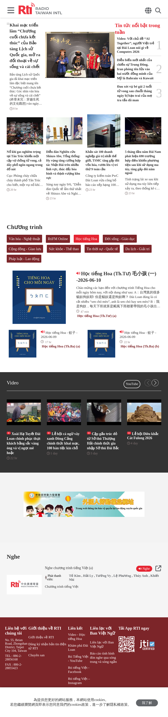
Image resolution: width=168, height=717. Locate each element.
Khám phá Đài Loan (75, 658)
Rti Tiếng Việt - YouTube (76, 669)
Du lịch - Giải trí (138, 249)
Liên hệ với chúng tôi (15, 642)
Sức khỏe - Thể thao (64, 249)
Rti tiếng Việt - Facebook (76, 679)
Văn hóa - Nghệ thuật (24, 239)
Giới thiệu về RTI (44, 640)
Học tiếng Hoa (86, 239)
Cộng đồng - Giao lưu (25, 249)
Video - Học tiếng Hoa (74, 648)
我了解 (147, 702)
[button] (155, 382)
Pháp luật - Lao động (24, 259)
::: (8, 23)
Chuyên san (36, 665)
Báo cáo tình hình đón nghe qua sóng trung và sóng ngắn (103, 667)
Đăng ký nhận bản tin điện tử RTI (46, 657)
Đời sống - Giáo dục (120, 239)
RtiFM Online (58, 239)
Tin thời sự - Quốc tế (102, 249)
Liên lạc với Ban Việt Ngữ (103, 642)
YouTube (132, 384)
